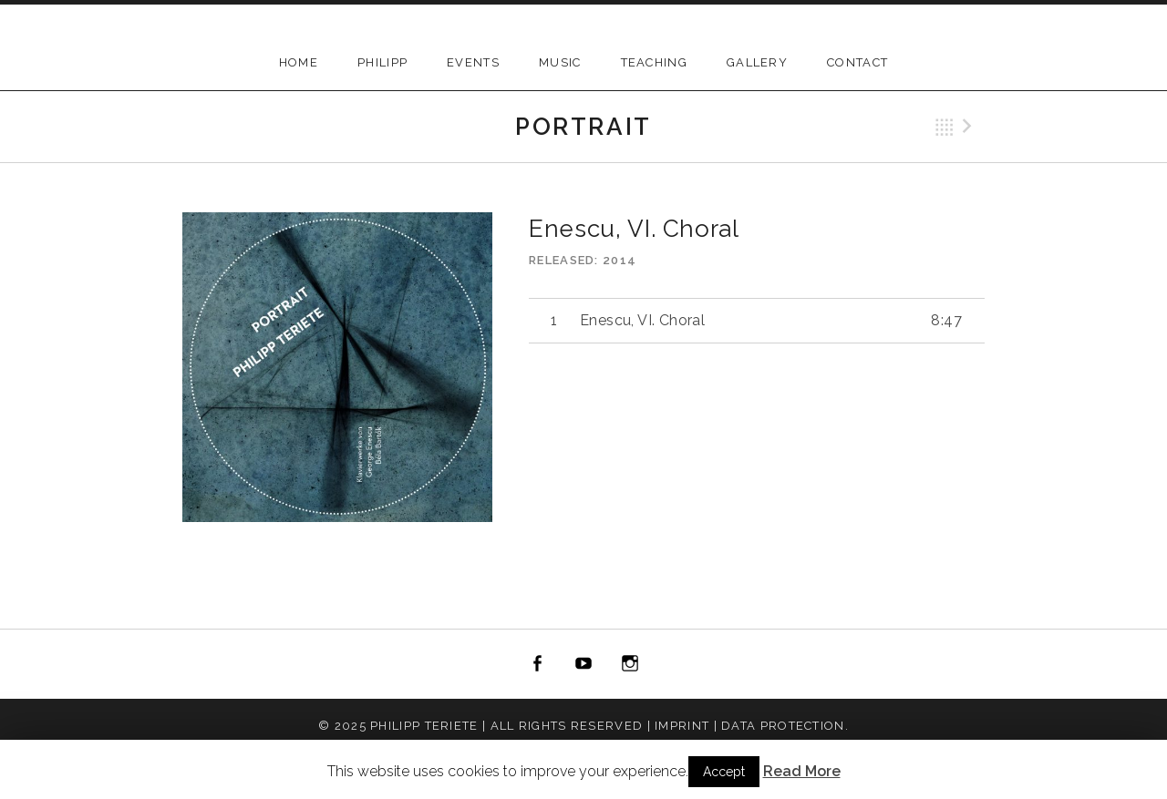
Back (944, 127)
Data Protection (783, 725)
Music (560, 62)
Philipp (382, 62)
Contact (857, 62)
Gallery (757, 62)
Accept (724, 771)
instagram (630, 664)
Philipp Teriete (424, 725)
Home (298, 62)
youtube (583, 664)
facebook (538, 664)
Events (473, 62)
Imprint (682, 725)
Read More (802, 771)
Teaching (654, 62)
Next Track (970, 127)
